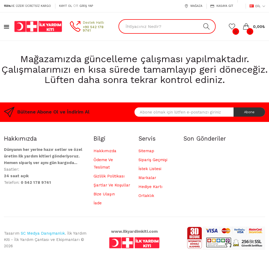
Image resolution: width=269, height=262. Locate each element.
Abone (249, 112)
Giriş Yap (86, 6)
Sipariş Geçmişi (152, 159)
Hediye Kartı (150, 186)
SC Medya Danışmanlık (43, 233)
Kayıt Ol (65, 6)
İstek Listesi (149, 168)
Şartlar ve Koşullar (112, 185)
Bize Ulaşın (104, 194)
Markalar (147, 177)
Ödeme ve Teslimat (103, 163)
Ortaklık (146, 195)
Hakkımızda (105, 151)
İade (98, 203)
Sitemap (146, 151)
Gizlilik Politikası (109, 176)
